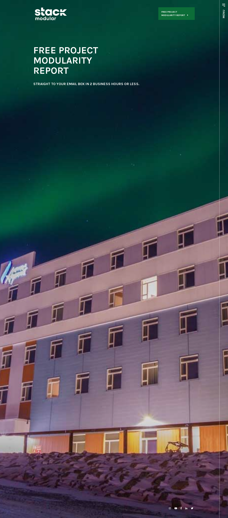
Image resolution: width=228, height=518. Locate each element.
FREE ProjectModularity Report (174, 13)
